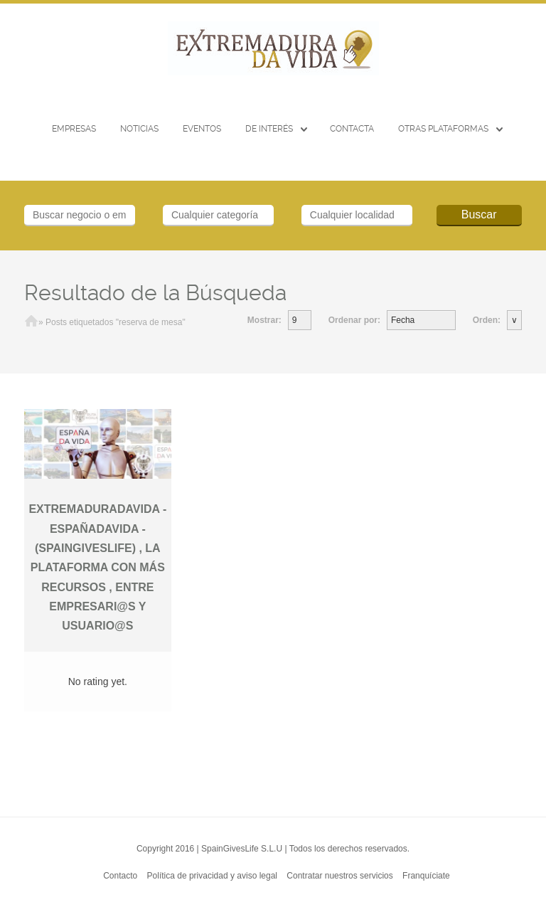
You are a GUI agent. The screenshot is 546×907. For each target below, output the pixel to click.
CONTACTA (352, 129)
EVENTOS (202, 129)
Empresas (74, 129)
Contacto (120, 876)
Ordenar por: (354, 320)
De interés (269, 129)
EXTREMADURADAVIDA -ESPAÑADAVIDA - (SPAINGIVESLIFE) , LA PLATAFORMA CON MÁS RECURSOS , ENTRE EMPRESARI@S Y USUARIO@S (97, 567)
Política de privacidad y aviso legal (212, 876)
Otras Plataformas (443, 129)
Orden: (486, 320)
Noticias (139, 129)
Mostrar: (264, 320)
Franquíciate (426, 876)
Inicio (31, 322)
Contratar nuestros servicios (339, 876)
